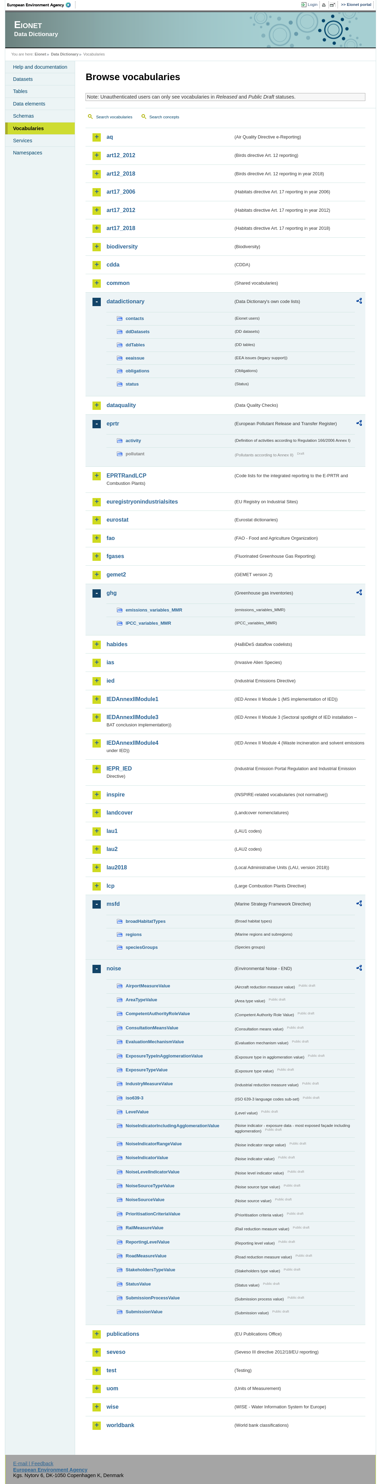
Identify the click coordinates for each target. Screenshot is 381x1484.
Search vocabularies (114, 117)
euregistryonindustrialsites (142, 502)
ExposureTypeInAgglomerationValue (164, 1056)
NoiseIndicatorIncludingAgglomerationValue (172, 1125)
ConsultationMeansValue (151, 1027)
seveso (115, 1352)
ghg (111, 593)
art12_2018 (120, 174)
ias (110, 662)
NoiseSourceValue (144, 1199)
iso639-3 (134, 1098)
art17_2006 (120, 192)
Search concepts (164, 117)
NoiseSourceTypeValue (150, 1185)
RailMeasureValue (144, 1227)
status (132, 384)
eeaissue (134, 358)
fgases (115, 556)
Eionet (40, 54)
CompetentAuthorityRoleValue (157, 1013)
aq (109, 137)
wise (112, 1407)
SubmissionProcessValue (152, 1297)
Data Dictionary (65, 54)
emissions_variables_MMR (153, 610)
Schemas (23, 116)
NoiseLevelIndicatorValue (152, 1171)
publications (122, 1334)
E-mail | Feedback (33, 1463)
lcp (110, 886)
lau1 (111, 831)
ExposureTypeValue (146, 1069)
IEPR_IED (119, 768)
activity (133, 440)
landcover (119, 813)
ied (110, 681)
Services (22, 140)
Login (312, 4)
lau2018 (116, 867)
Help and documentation (40, 67)
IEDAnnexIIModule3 (132, 717)
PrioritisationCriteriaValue (152, 1213)
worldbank (120, 1425)
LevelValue (136, 1111)
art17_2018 (120, 228)
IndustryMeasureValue (149, 1083)
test (111, 1370)
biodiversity (122, 247)
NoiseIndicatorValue (146, 1157)
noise (113, 968)
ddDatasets (137, 331)
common (118, 283)
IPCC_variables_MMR (148, 623)
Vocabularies (28, 128)
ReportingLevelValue (147, 1242)
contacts (134, 318)
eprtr (112, 424)
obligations (137, 370)
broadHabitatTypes (145, 921)
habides (116, 644)
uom (112, 1388)
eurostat (117, 520)
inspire (115, 795)
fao (110, 538)
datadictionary (125, 301)
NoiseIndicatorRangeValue (153, 1143)
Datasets (23, 79)
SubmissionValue (143, 1311)
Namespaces (27, 152)
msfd (113, 904)
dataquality (121, 405)
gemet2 (116, 574)
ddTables (135, 344)
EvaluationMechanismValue (154, 1041)
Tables (20, 91)
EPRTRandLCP (126, 476)
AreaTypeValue (141, 999)
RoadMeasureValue (145, 1255)
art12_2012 (120, 155)
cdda (112, 265)
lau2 (111, 849)
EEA (41, 4)
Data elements (29, 104)
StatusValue (138, 1284)
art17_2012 (120, 210)
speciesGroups (141, 947)
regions (133, 934)
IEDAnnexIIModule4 (132, 743)
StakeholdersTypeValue (150, 1269)
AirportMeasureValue (147, 985)
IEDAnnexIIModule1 (132, 699)
